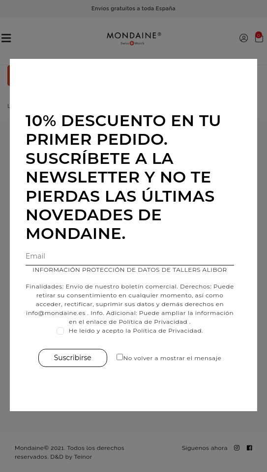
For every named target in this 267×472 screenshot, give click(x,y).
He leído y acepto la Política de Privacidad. (136, 330)
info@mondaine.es (56, 312)
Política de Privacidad (153, 321)
